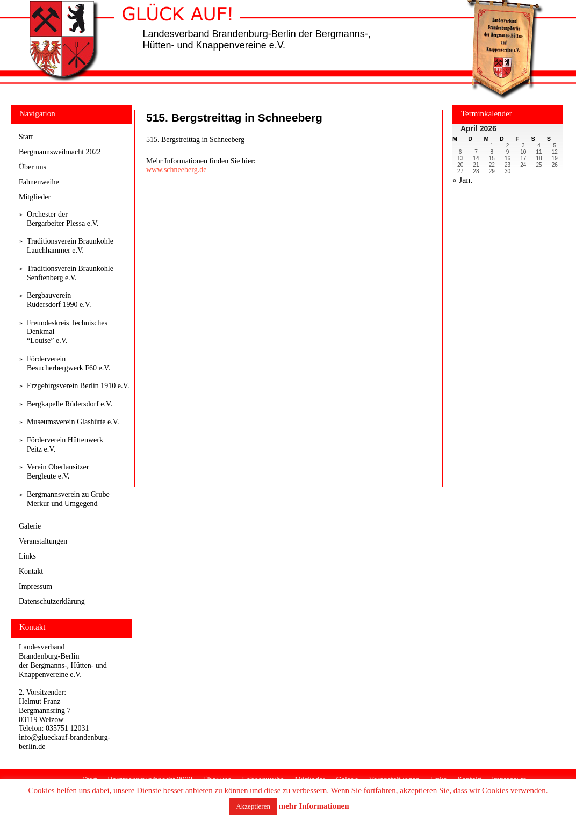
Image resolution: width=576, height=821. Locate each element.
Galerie (30, 526)
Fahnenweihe (39, 182)
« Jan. (462, 179)
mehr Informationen (314, 806)
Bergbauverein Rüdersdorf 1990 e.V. (59, 300)
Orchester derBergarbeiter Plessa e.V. (62, 218)
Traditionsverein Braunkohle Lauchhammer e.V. (70, 245)
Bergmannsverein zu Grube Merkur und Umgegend (68, 499)
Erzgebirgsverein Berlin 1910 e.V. (78, 386)
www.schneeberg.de (176, 170)
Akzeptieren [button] (253, 806)
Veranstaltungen (43, 541)
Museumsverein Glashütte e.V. (73, 422)
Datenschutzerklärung (52, 601)
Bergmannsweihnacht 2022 (60, 152)
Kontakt (31, 571)
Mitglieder (35, 197)
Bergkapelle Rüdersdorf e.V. (69, 404)
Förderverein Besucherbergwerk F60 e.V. (68, 363)
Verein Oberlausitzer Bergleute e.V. (58, 471)
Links (27, 556)
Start (26, 137)
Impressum (35, 586)
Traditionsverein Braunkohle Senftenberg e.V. (70, 273)
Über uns (32, 167)
